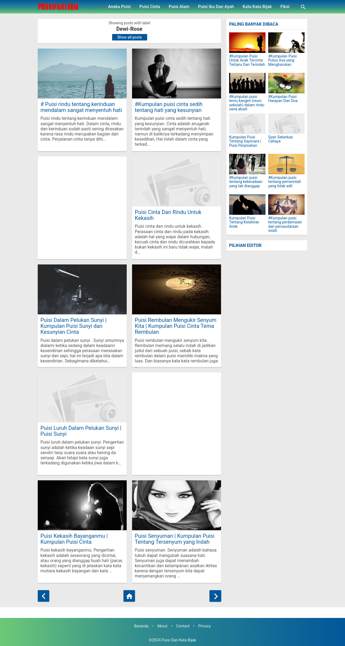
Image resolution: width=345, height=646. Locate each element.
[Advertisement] (82, 208)
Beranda (141, 626)
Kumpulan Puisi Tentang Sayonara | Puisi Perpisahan (245, 141)
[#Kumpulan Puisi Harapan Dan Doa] (286, 83)
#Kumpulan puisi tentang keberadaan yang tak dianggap (246, 182)
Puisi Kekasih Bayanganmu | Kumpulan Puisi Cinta (74, 539)
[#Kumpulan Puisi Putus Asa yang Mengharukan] (286, 42)
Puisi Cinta (149, 6)
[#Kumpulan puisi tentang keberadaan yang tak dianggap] (247, 164)
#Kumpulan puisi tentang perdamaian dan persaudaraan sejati (285, 224)
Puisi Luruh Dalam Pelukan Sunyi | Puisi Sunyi (80, 431)
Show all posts (129, 37)
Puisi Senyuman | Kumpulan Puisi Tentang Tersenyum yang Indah (175, 539)
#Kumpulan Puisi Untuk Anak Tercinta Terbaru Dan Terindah (247, 60)
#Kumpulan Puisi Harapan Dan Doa (283, 99)
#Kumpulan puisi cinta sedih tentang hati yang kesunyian (168, 107)
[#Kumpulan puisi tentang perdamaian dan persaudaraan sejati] (286, 204)
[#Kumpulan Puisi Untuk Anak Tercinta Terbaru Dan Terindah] (247, 42)
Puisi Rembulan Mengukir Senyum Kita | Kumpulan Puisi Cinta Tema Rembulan (175, 326)
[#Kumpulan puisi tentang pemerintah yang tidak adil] (286, 164)
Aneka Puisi (119, 6)
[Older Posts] (215, 596)
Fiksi (284, 6)
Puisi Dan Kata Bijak (179, 640)
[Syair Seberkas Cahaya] (286, 123)
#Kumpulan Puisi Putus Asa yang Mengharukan (282, 60)
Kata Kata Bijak (257, 6)
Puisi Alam (179, 6)
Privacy (204, 626)
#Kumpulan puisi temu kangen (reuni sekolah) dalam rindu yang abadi (246, 103)
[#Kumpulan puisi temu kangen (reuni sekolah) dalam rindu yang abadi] (247, 83)
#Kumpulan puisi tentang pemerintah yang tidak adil (284, 182)
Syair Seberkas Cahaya (280, 139)
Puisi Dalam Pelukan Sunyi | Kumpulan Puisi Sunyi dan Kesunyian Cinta (73, 326)
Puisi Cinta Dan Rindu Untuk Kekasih (168, 215)
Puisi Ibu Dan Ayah (216, 6)
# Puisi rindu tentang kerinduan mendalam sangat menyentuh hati (81, 107)
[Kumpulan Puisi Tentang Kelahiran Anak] (247, 204)
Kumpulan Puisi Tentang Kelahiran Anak (244, 222)
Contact (182, 626)
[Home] (129, 596)
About (162, 626)
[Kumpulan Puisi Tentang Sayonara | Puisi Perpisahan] (247, 123)
